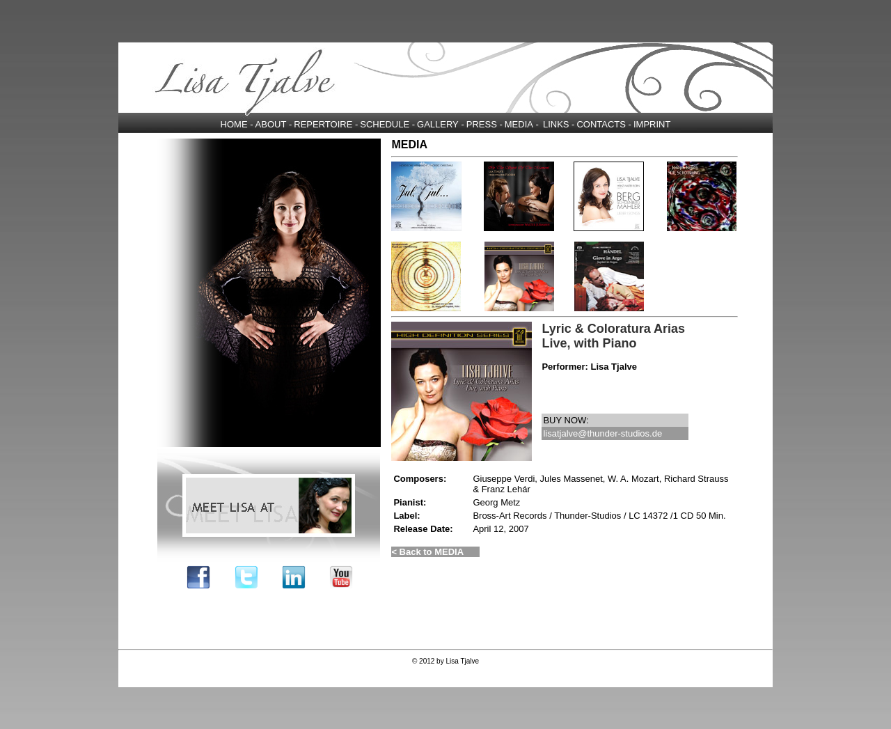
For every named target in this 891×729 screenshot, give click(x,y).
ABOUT (271, 124)
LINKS (556, 124)
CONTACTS (601, 124)
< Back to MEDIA (427, 552)
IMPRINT (651, 124)
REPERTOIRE (323, 124)
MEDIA (519, 124)
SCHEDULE (384, 124)
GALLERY (438, 124)
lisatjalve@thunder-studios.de (602, 433)
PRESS (481, 124)
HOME (234, 124)
